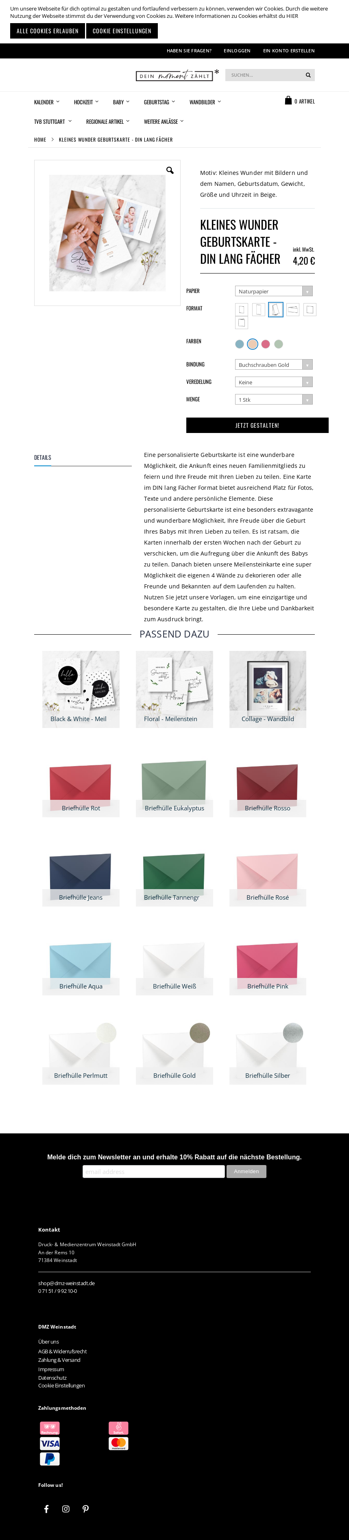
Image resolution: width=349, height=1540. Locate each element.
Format (194, 308)
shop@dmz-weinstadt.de (66, 1283)
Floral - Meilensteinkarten (179, 719)
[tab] (89, 458)
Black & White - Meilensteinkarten (97, 719)
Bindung (195, 364)
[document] (175, 22)
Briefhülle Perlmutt (80, 1075)
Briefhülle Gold (174, 1075)
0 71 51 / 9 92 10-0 (57, 1290)
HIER (292, 15)
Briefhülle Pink (267, 986)
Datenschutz (52, 1377)
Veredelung (199, 381)
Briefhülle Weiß (174, 986)
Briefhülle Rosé (267, 897)
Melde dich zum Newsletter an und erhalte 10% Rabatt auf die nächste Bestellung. (174, 1157)
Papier (193, 290)
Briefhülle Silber (267, 1075)
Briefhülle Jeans (81, 897)
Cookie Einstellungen (61, 1385)
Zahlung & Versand (59, 1359)
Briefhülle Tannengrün (175, 897)
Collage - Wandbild (268, 719)
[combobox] (270, 75)
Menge (193, 399)
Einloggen (237, 50)
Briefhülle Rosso (267, 808)
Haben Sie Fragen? (189, 50)
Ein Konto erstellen (289, 50)
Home (40, 139)
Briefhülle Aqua (81, 986)
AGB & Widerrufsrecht (62, 1351)
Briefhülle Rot (81, 808)
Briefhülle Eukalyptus (174, 808)
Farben (193, 341)
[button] (170, 176)
